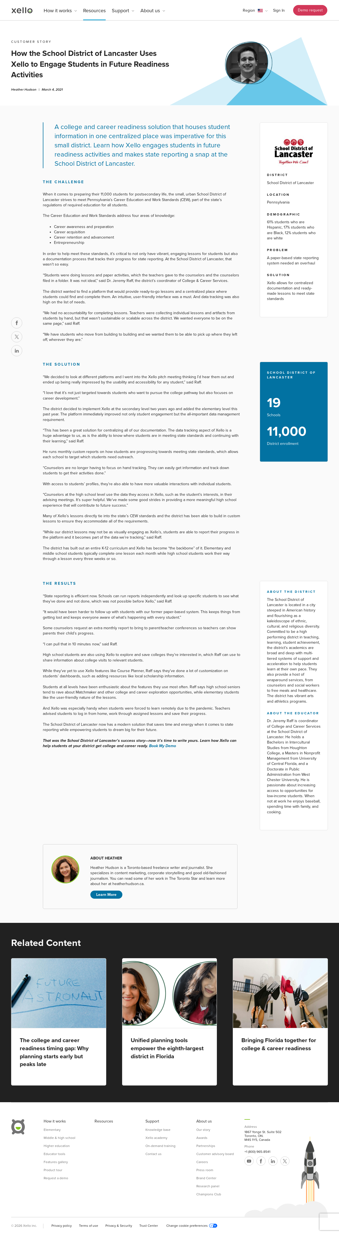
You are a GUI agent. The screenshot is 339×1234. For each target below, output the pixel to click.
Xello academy (156, 1138)
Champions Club (208, 1194)
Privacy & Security (118, 1226)
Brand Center (206, 1178)
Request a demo (56, 1178)
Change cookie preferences (191, 1226)
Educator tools (54, 1154)
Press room (204, 1170)
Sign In (279, 10)
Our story (203, 1130)
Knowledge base (157, 1130)
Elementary (52, 1130)
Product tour (53, 1170)
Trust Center (148, 1226)
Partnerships (205, 1146)
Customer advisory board (215, 1154)
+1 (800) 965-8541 (257, 1152)
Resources (94, 11)
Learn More (106, 894)
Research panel (207, 1186)
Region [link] (249, 10)
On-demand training (160, 1146)
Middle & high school (59, 1138)
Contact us (153, 1154)
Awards (201, 1138)
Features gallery (56, 1162)
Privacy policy (61, 1226)
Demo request (310, 10)
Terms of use (88, 1226)
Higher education (57, 1146)
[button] (255, 10)
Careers (202, 1162)
